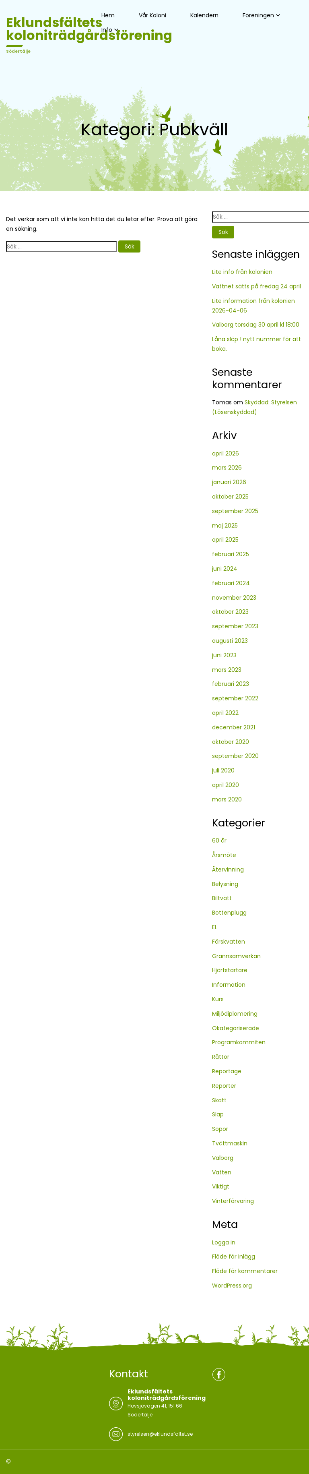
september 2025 (235, 511)
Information (228, 985)
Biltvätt (222, 898)
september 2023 (235, 626)
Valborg (222, 1158)
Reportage (226, 1071)
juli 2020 (223, 770)
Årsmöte (224, 855)
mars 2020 (227, 799)
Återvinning (228, 869)
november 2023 (234, 598)
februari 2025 (230, 554)
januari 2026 (229, 482)
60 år (219, 840)
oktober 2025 (230, 497)
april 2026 (225, 453)
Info (106, 30)
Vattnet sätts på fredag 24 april (256, 286)
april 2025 (225, 540)
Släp (218, 1114)
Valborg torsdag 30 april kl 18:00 (255, 325)
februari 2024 (231, 583)
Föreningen (258, 15)
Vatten (221, 1172)
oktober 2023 (230, 612)
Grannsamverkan (236, 956)
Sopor (220, 1129)
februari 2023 (230, 684)
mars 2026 (227, 468)
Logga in (223, 1242)
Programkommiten (239, 1042)
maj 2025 (225, 526)
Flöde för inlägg (233, 1256)
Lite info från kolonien (242, 272)
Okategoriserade (235, 1028)
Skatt (219, 1100)
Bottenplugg (229, 913)
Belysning (225, 884)
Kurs (218, 999)
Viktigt (220, 1186)
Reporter (224, 1086)
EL (214, 927)
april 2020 (225, 785)
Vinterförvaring (233, 1201)
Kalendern (204, 15)
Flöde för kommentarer (245, 1271)
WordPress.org (232, 1285)
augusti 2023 (230, 641)
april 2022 (225, 713)
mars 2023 (226, 670)
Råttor (220, 1057)
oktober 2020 (230, 742)
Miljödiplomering (235, 1014)
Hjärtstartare (229, 970)
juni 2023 (224, 655)
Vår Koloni (152, 15)
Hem (108, 15)
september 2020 (235, 756)
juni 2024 (224, 569)
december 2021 (233, 727)
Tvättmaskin (229, 1143)
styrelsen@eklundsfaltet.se (160, 1434)
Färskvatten (228, 942)
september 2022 (235, 698)
